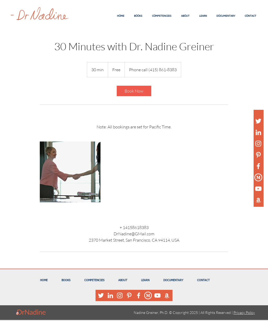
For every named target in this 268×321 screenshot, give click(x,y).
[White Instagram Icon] (258, 144)
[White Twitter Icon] (258, 121)
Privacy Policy (244, 312)
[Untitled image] (70, 172)
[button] (138, 16)
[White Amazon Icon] (258, 200)
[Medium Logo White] (258, 177)
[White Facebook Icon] (258, 166)
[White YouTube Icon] (258, 189)
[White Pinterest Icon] (258, 155)
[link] (134, 91)
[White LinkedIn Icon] (258, 132)
